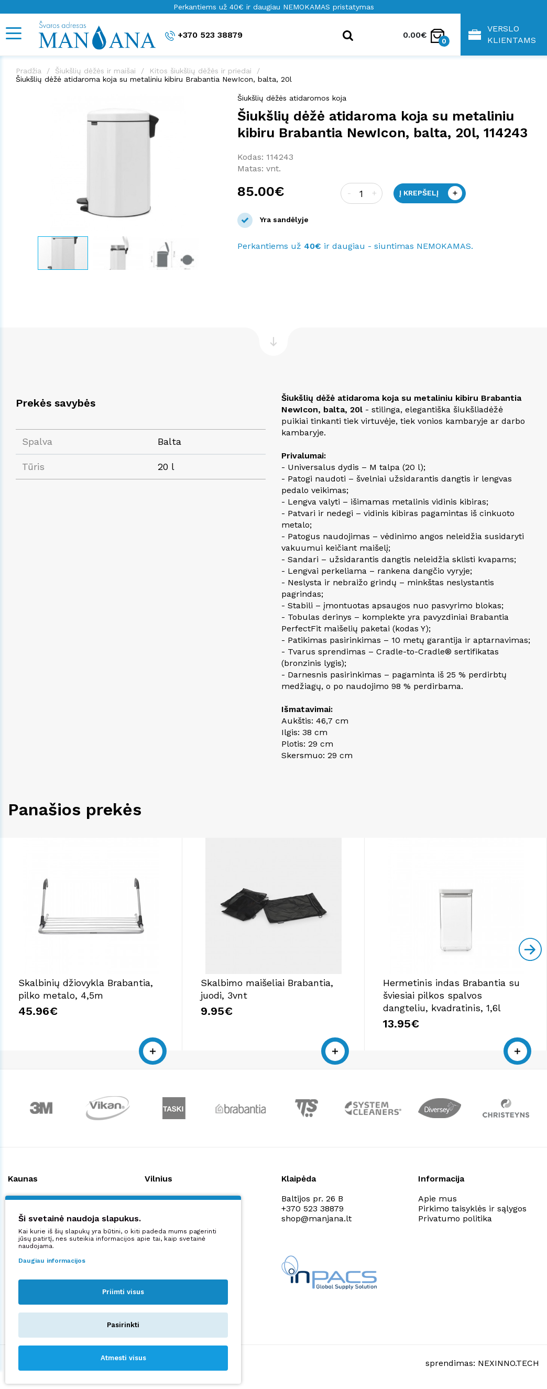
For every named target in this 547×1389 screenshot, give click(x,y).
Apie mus (437, 1199)
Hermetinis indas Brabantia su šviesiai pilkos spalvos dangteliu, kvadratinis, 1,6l (451, 995)
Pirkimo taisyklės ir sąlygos (472, 1208)
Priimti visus (123, 1292)
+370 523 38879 (204, 35)
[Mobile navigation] (13, 33)
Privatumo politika (455, 1218)
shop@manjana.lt (316, 1218)
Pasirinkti (123, 1325)
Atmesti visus (123, 1358)
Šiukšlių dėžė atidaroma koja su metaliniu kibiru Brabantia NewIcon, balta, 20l (154, 79)
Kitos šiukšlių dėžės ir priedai (200, 71)
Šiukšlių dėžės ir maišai (95, 71)
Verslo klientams (502, 34)
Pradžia (28, 71)
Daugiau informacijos (51, 1260)
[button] (212, 103)
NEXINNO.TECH (508, 1363)
